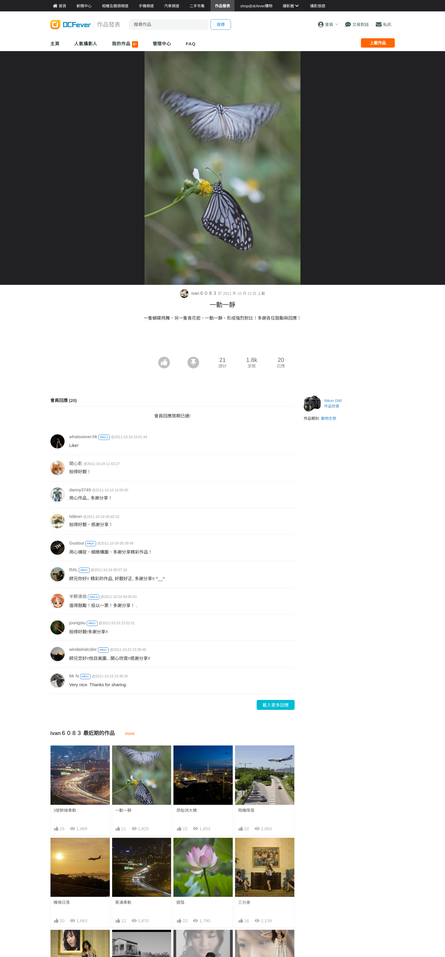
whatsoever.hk (83, 436)
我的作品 (125, 44)
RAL (73, 569)
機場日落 (61, 902)
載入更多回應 (276, 705)
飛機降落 (246, 810)
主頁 (55, 43)
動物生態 (328, 418)
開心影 (75, 463)
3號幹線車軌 (64, 810)
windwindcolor (83, 649)
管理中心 (162, 43)
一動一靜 (123, 810)
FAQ (191, 43)
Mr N (74, 675)
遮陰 (180, 902)
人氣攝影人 (86, 43)
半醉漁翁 (78, 596)
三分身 (244, 902)
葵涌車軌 (123, 902)
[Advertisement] (222, 340)
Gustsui (76, 542)
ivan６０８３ (199, 293)
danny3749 (80, 489)
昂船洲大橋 (186, 810)
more (130, 733)
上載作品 (378, 43)
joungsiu (77, 622)
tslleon (75, 516)
